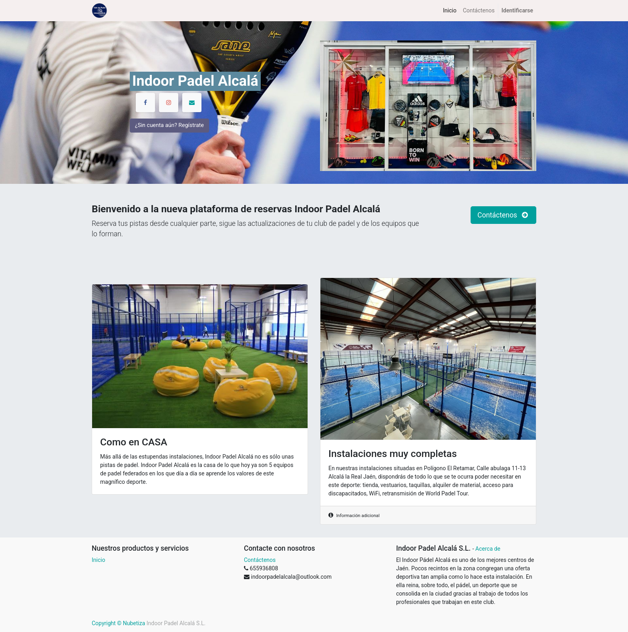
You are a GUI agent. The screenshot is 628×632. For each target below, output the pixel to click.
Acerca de (487, 548)
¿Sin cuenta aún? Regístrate (169, 135)
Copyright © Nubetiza (118, 623)
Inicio (98, 560)
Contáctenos (260, 560)
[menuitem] (450, 10)
